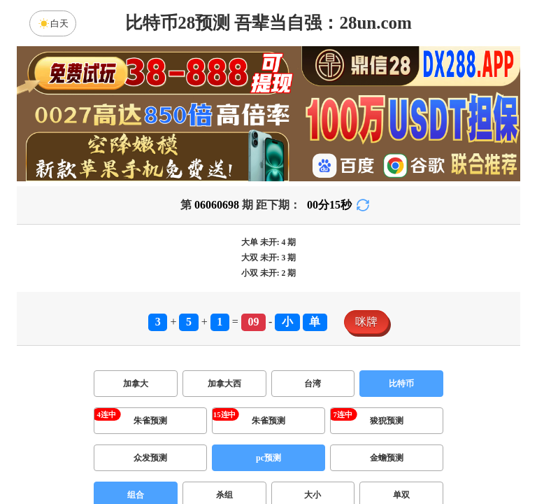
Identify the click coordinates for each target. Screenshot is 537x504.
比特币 (401, 383)
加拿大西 (224, 383)
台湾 (312, 383)
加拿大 (135, 383)
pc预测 (268, 458)
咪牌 (366, 322)
